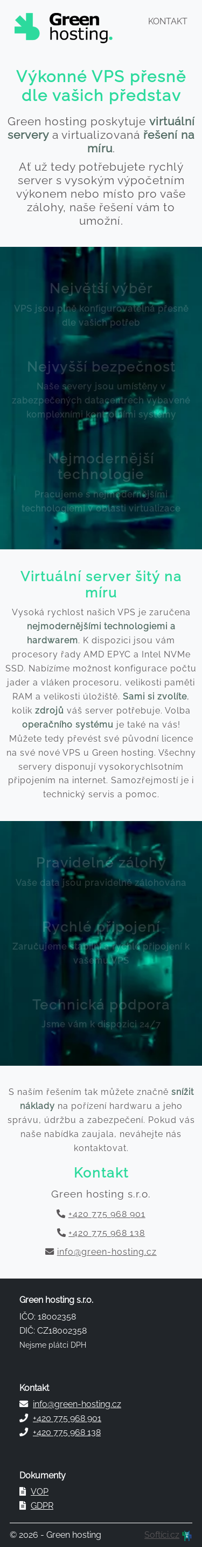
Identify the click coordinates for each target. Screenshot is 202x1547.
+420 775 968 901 (106, 1214)
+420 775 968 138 (106, 1233)
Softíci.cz (161, 1535)
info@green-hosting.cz (107, 1252)
